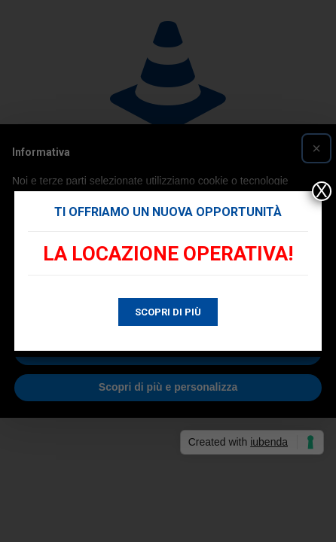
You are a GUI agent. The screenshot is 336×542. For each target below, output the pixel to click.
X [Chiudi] (322, 191)
